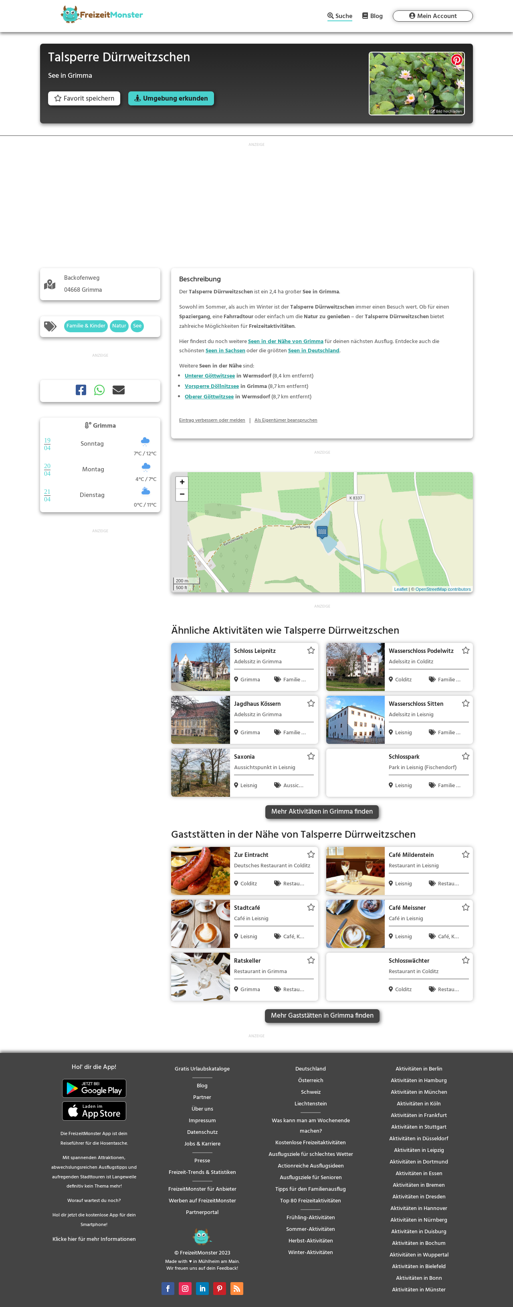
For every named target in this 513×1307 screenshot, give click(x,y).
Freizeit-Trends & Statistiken (202, 1172)
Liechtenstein (311, 1104)
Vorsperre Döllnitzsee (212, 386)
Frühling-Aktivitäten (311, 1217)
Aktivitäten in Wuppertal (419, 1255)
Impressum (202, 1120)
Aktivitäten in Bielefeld (419, 1266)
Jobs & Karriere (202, 1144)
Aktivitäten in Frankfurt (419, 1115)
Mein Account (437, 16)
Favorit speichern (84, 98)
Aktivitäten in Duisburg (418, 1231)
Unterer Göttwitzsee (210, 376)
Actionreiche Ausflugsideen (311, 1166)
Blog (376, 16)
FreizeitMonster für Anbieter (202, 1189)
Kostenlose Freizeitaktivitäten (310, 1142)
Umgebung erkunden (175, 98)
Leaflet (401, 589)
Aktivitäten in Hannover (418, 1208)
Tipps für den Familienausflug (310, 1189)
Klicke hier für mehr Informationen (94, 1239)
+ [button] (182, 483)
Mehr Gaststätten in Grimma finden (322, 1015)
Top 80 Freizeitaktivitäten (310, 1201)
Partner (202, 1097)
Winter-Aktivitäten (310, 1252)
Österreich (310, 1080)
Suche (343, 17)
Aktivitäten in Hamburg (419, 1080)
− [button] (182, 495)
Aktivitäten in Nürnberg (418, 1220)
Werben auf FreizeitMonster (202, 1201)
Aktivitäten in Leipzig (419, 1150)
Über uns (202, 1109)
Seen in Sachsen (225, 351)
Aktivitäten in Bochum (419, 1243)
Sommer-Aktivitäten (310, 1229)
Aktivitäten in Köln (419, 1104)
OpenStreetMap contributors (443, 589)
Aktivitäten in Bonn (419, 1278)
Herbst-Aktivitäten (311, 1241)
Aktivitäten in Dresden (419, 1197)
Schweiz (311, 1092)
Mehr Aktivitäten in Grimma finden (322, 811)
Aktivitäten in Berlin (419, 1069)
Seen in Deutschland (313, 351)
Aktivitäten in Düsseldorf (418, 1138)
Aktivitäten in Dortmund (419, 1162)
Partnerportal (202, 1212)
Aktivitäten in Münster (419, 1290)
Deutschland (310, 1069)
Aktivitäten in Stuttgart (418, 1127)
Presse (202, 1161)
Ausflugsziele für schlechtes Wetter (311, 1154)
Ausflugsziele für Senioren (311, 1177)
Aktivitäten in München (419, 1092)
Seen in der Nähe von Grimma (285, 341)
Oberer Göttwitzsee (209, 397)
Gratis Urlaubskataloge (202, 1069)
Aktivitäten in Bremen (419, 1185)
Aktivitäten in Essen (419, 1173)
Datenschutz (202, 1132)
